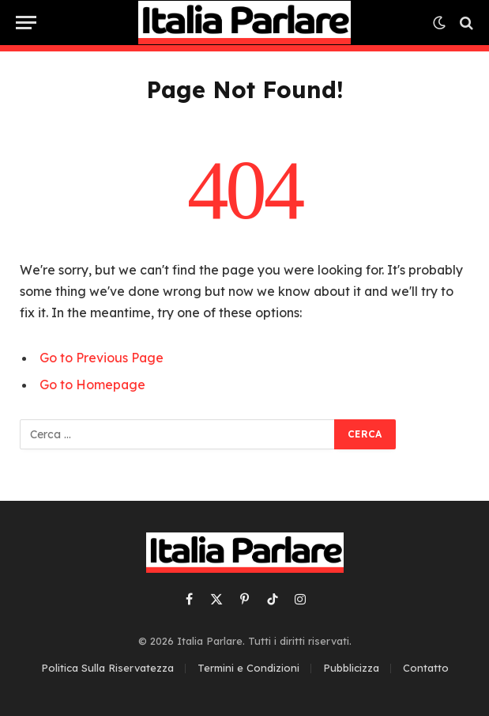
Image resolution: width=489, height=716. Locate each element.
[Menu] (26, 22)
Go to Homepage (92, 384)
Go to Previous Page (101, 358)
